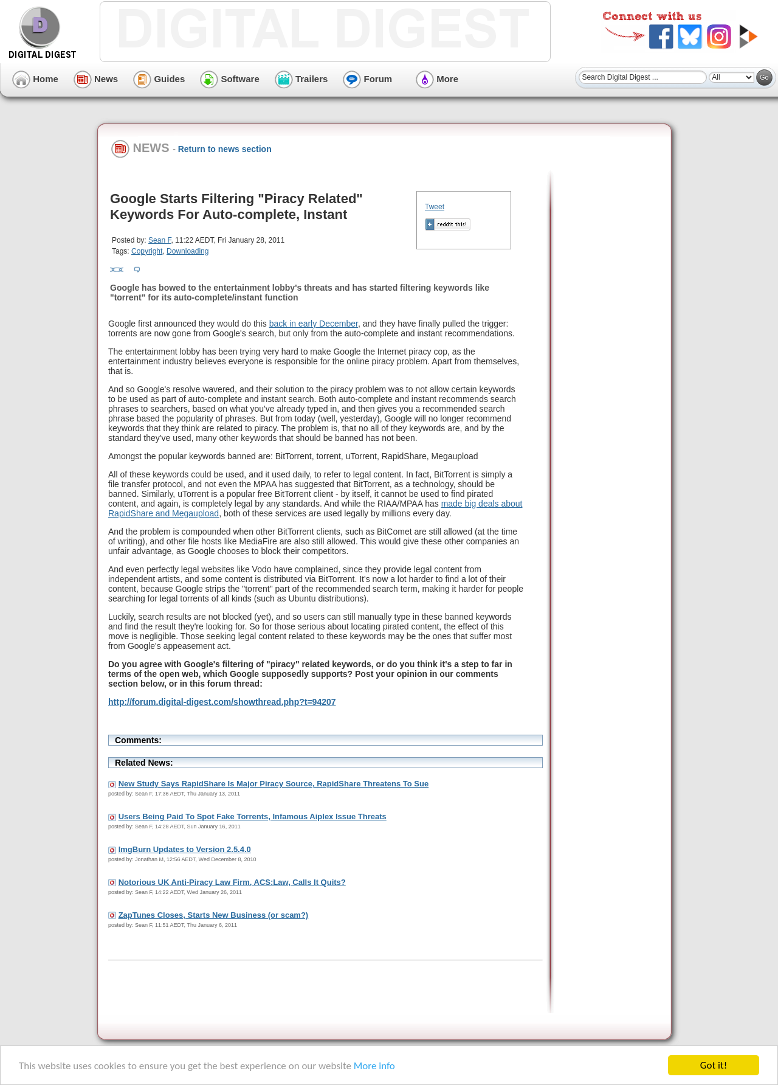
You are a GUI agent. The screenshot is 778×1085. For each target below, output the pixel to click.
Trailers (301, 79)
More (437, 79)
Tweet (434, 207)
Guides (159, 79)
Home (35, 79)
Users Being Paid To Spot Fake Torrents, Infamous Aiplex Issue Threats (253, 816)
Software (230, 79)
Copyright (146, 251)
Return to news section (225, 149)
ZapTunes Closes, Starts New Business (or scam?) (214, 915)
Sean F (159, 240)
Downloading (187, 251)
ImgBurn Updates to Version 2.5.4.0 (185, 849)
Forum (367, 79)
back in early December (313, 323)
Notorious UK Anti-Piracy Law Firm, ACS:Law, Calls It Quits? (232, 882)
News (96, 79)
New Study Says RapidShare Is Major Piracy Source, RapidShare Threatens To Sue (274, 783)
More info (374, 1065)
